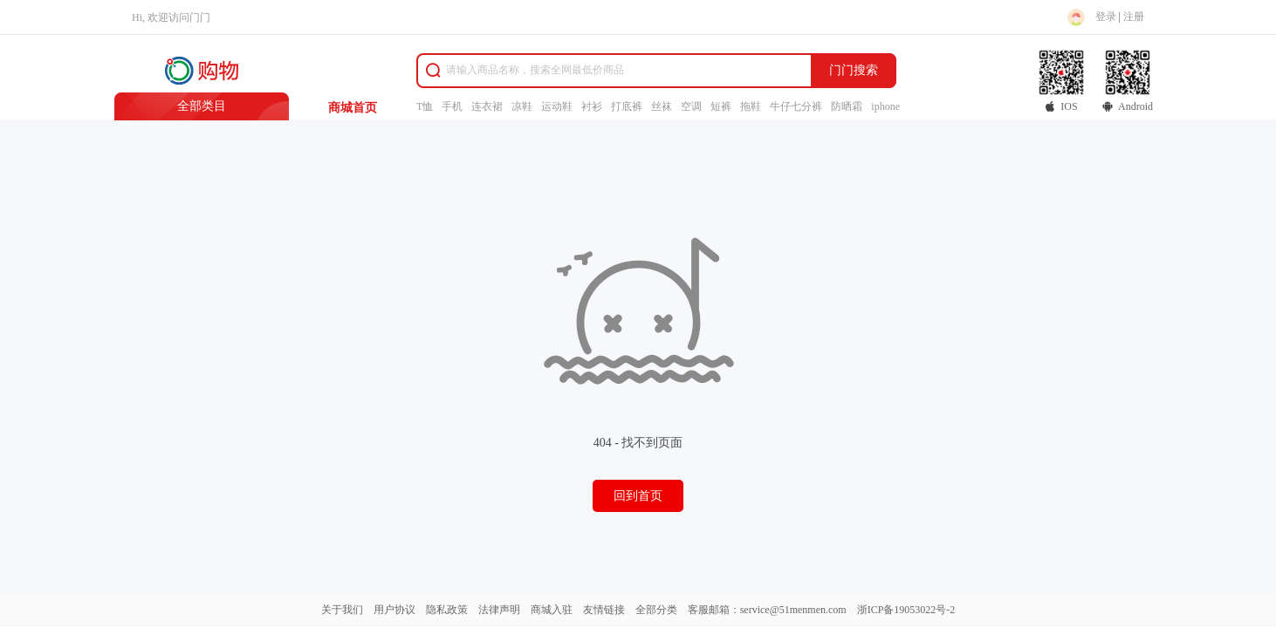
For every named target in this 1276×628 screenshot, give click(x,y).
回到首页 (638, 495)
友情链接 (604, 610)
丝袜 (661, 106)
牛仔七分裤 (796, 106)
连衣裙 (487, 106)
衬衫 (591, 106)
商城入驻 (552, 610)
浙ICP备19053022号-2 (906, 610)
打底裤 (626, 106)
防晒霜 (846, 106)
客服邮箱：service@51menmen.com (767, 610)
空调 (691, 106)
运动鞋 (557, 106)
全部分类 (656, 610)
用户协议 (394, 610)
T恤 (424, 106)
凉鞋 (521, 106)
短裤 (720, 106)
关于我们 (342, 610)
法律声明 (499, 610)
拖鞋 (750, 106)
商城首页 (352, 107)
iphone (885, 106)
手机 (452, 106)
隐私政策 (447, 610)
